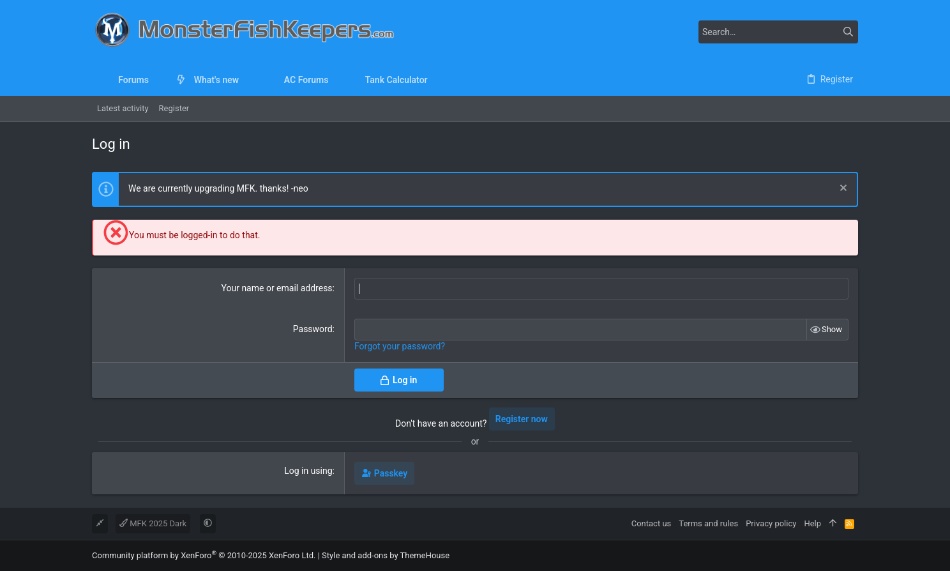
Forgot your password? (399, 346)
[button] (158, 80)
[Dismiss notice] (841, 189)
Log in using (308, 471)
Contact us (651, 523)
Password (313, 329)
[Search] (778, 31)
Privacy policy (771, 523)
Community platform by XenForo (203, 555)
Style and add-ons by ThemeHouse (385, 555)
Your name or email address (277, 288)
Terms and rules (708, 523)
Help (812, 523)
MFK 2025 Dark (152, 523)
